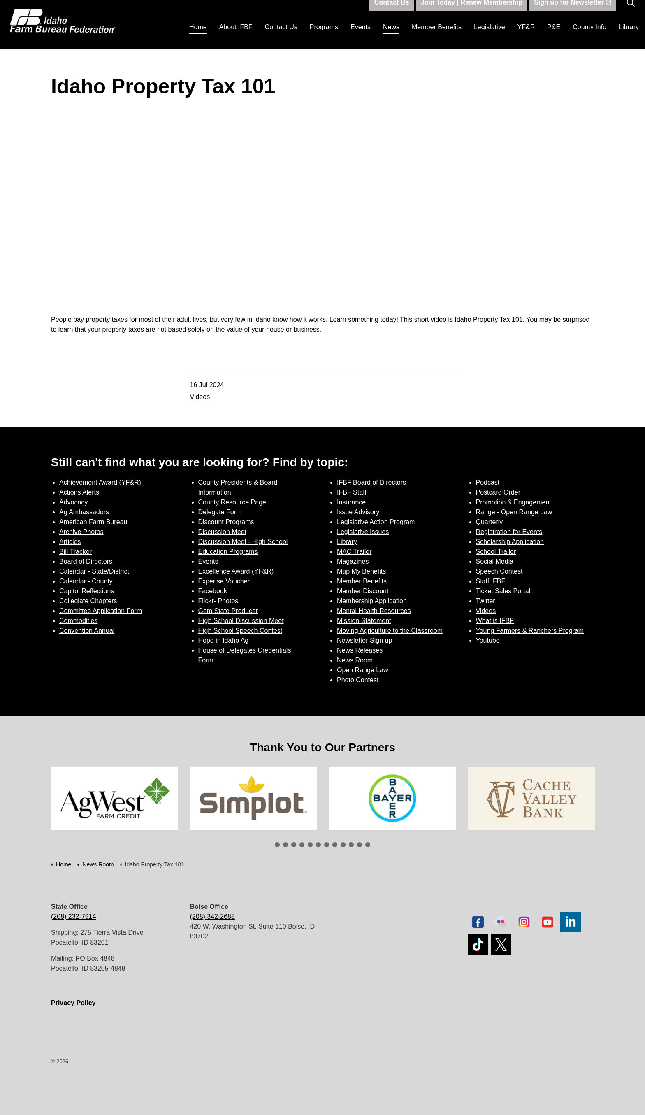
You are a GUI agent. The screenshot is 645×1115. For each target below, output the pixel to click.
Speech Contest (499, 571)
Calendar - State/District (94, 571)
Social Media (495, 561)
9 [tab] (343, 844)
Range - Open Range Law (514, 512)
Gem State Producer (228, 610)
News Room (355, 660)
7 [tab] (326, 844)
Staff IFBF (491, 581)
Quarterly (489, 521)
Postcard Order (498, 492)
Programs (324, 36)
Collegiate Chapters (88, 600)
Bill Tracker (75, 551)
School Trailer (496, 551)
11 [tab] (359, 844)
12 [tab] (367, 844)
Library (629, 36)
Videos (200, 396)
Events (360, 36)
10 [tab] (351, 844)
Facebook (212, 591)
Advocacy (73, 502)
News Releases (360, 650)
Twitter (485, 600)
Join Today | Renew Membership (471, 12)
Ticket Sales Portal (503, 591)
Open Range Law (362, 670)
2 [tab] (285, 844)
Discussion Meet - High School (243, 541)
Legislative (489, 36)
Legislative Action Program (376, 521)
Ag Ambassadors (84, 512)
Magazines (353, 561)
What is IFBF (495, 620)
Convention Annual (86, 630)
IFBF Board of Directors (371, 482)
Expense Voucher (224, 581)
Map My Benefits (361, 571)
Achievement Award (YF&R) (100, 482)
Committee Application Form (100, 610)
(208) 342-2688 (212, 916)
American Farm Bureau (93, 521)
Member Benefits (437, 36)
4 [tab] (301, 844)
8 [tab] (334, 844)
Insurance (351, 502)
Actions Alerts (79, 492)
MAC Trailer (354, 551)
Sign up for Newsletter (572, 12)
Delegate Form (220, 512)
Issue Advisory (358, 512)
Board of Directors (85, 561)
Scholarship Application (510, 541)
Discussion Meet (222, 531)
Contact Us (281, 36)
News (391, 36)
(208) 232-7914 (73, 916)
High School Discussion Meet (241, 620)
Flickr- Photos (218, 600)
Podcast (488, 482)
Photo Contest (357, 679)
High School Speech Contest (240, 630)
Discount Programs (226, 521)
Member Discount (362, 591)
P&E (553, 36)
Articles (70, 541)
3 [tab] (293, 844)
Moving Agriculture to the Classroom (390, 630)
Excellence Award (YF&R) (236, 571)
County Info (589, 36)
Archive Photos (81, 531)
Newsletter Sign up (364, 640)
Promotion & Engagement (513, 502)
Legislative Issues (363, 531)
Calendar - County (86, 581)
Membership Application (372, 600)
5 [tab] (310, 844)
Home (198, 36)
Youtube (488, 640)
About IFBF (236, 36)
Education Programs (228, 551)
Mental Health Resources (374, 610)
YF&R (526, 36)
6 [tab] (318, 844)
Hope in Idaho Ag (223, 640)
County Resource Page (232, 502)
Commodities (78, 620)
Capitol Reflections (86, 591)
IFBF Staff (352, 492)
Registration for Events (509, 531)
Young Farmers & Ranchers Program (530, 630)
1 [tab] (277, 844)
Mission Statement (364, 620)
